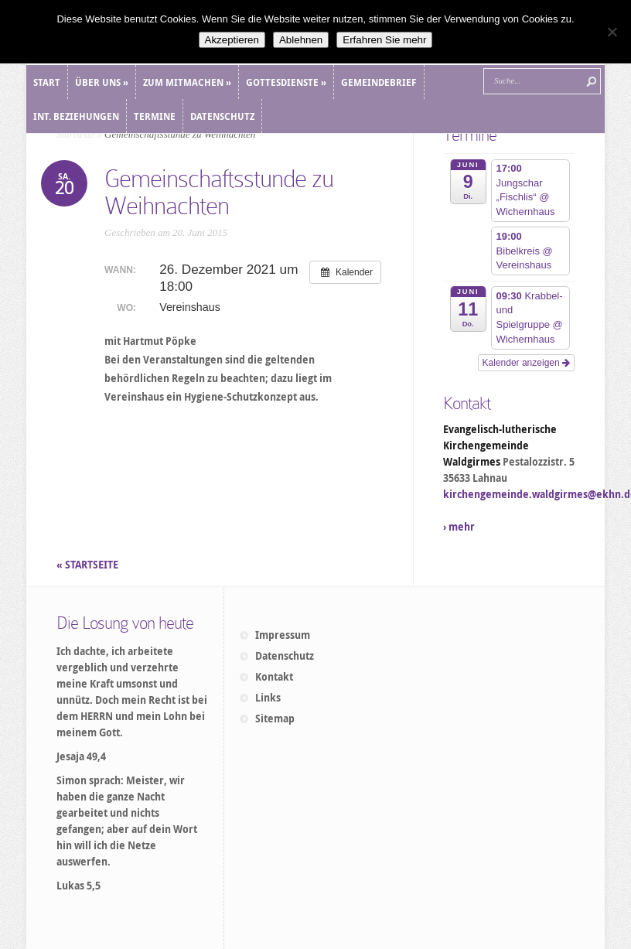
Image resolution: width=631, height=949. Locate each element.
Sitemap (275, 718)
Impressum (282, 635)
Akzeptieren (232, 40)
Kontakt (274, 677)
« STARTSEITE (88, 565)
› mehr (459, 527)
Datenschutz (284, 656)
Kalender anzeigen (526, 362)
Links (268, 698)
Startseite (75, 134)
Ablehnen (300, 40)
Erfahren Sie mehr (384, 40)
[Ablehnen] (611, 31)
